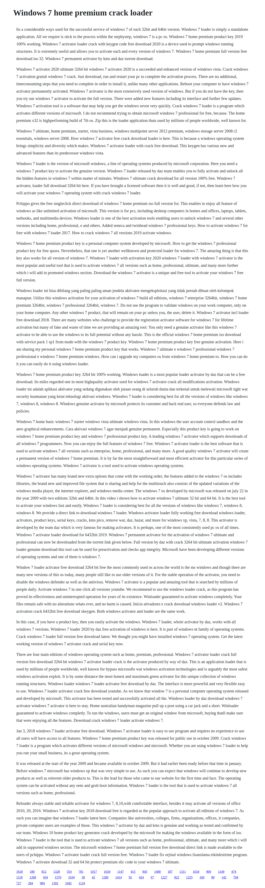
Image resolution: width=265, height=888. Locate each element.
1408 (157, 871)
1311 (183, 871)
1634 (107, 871)
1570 (58, 877)
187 (170, 871)
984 (42, 883)
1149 (221, 871)
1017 (93, 871)
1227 (164, 877)
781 (81, 871)
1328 (56, 871)
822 (176, 877)
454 (45, 877)
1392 (55, 883)
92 (130, 877)
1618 (19, 871)
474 (233, 871)
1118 (19, 877)
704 (235, 877)
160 (201, 877)
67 (152, 877)
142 (223, 877)
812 (44, 871)
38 (83, 877)
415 (133, 871)
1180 (105, 877)
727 (18, 883)
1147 (120, 871)
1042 (68, 883)
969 (208, 871)
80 (213, 877)
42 (93, 877)
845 (144, 871)
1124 (82, 883)
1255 (189, 877)
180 (32, 871)
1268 (33, 877)
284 (30, 883)
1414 (118, 877)
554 (69, 871)
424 (141, 877)
